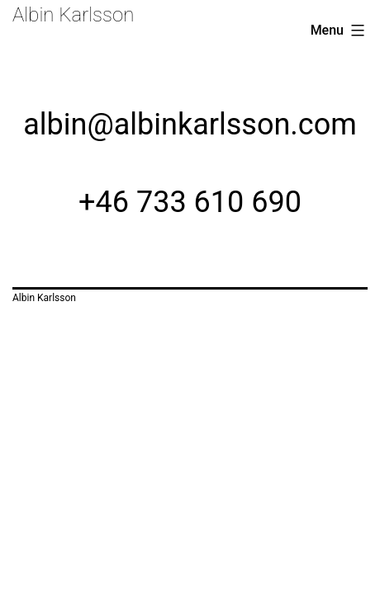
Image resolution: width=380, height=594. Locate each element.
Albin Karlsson (73, 14)
